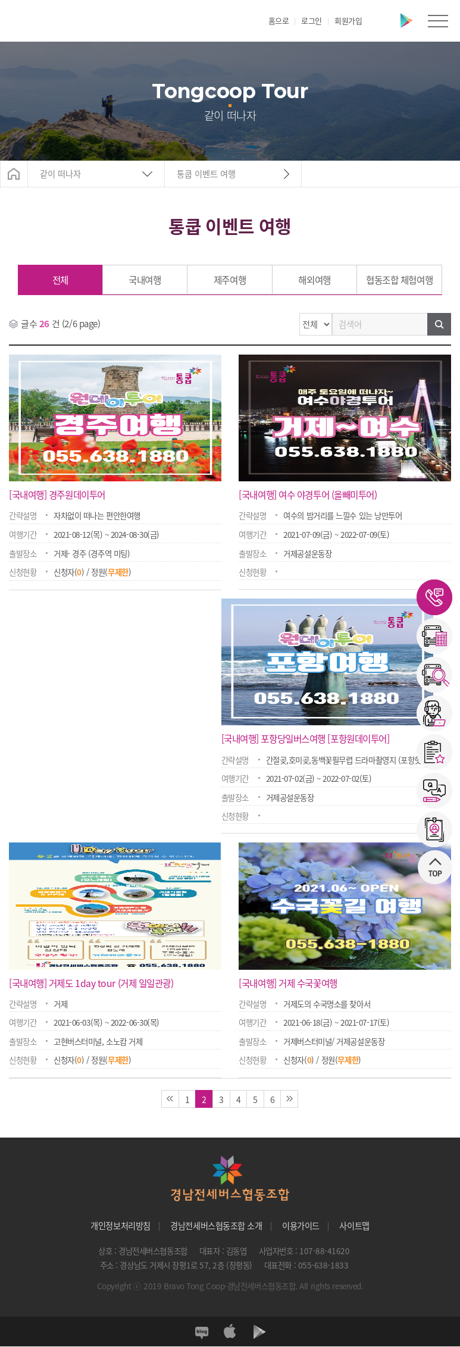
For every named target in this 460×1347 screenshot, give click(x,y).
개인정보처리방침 (120, 1226)
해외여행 (314, 280)
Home (14, 174)
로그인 (311, 20)
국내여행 (145, 280)
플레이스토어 (406, 21)
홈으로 (278, 20)
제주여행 (230, 280)
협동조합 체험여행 (399, 280)
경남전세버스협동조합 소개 (216, 1226)
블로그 (200, 1332)
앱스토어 (383, 21)
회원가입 (348, 20)
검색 (439, 324)
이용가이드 (301, 1226)
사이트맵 (354, 1226)
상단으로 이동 (430, 808)
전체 (60, 280)
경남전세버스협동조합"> (47, 21)
